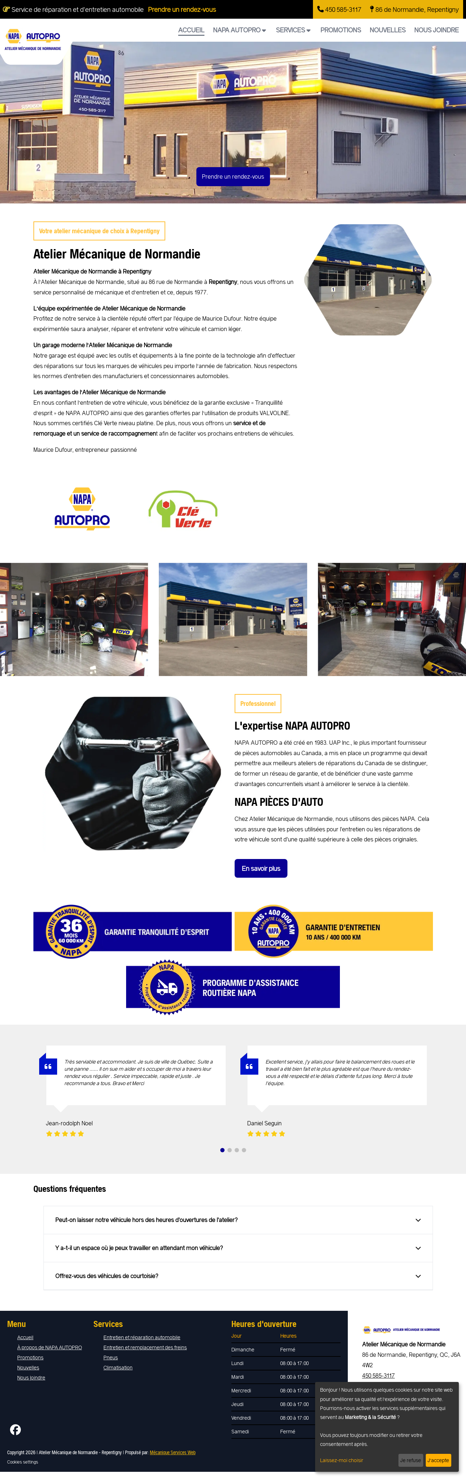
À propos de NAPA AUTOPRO (49, 1347)
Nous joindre (436, 30)
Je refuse (410, 1460)
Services (293, 30)
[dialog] (387, 1427)
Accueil (191, 30)
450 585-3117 (339, 9)
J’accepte (438, 1460)
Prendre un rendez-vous (182, 9)
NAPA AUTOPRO (239, 30)
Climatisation (118, 1367)
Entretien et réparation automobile (141, 1337)
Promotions (340, 30)
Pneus (110, 1357)
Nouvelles (388, 30)
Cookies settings (22, 1461)
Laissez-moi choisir (341, 1460)
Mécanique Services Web (172, 1452)
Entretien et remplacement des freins (145, 1347)
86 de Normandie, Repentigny (414, 9)
